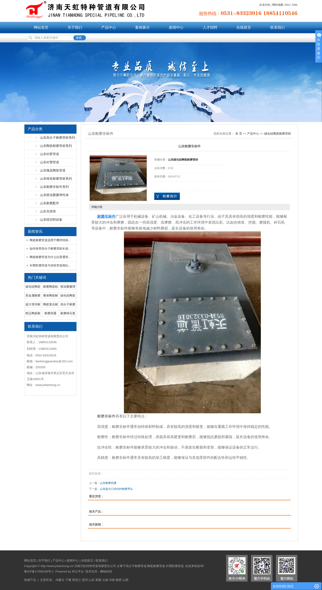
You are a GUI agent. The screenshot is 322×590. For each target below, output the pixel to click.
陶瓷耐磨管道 (156, 566)
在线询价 (167, 196)
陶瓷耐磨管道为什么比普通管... (50, 257)
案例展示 (142, 27)
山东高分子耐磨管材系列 (57, 137)
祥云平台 (78, 571)
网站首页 (41, 27)
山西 (125, 580)
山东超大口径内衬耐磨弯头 (116, 488)
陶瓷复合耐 (50, 304)
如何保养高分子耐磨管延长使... (50, 248)
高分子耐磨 (67, 304)
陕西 (119, 580)
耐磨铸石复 (67, 313)
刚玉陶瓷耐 (33, 313)
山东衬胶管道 (49, 154)
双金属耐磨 (33, 295)
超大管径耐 (33, 304)
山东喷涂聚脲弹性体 (54, 195)
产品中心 (108, 27)
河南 (112, 580)
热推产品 (30, 580)
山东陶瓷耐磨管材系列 (56, 146)
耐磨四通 (50, 313)
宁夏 (68, 580)
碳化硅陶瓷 (33, 286)
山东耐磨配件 (49, 203)
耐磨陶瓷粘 (50, 286)
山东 (91, 580)
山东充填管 (48, 211)
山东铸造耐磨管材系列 (56, 178)
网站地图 (277, 4)
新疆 (98, 580)
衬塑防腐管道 (175, 566)
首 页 (238, 133)
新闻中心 (176, 27)
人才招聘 (210, 27)
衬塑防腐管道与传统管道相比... (50, 265)
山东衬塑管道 (49, 162)
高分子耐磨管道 (136, 566)
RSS (287, 4)
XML (295, 4)
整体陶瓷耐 (50, 295)
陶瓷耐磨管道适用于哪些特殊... (50, 240)
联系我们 (277, 27)
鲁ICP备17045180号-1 (39, 571)
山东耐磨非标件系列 (54, 187)
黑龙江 (76, 580)
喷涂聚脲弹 (67, 286)
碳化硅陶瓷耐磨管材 (277, 133)
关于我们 (75, 27)
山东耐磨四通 (108, 483)
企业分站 (264, 4)
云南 (105, 580)
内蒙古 (60, 580)
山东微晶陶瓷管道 (52, 170)
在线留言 (243, 27)
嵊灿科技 (106, 571)
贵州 (85, 580)
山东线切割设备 (51, 219)
